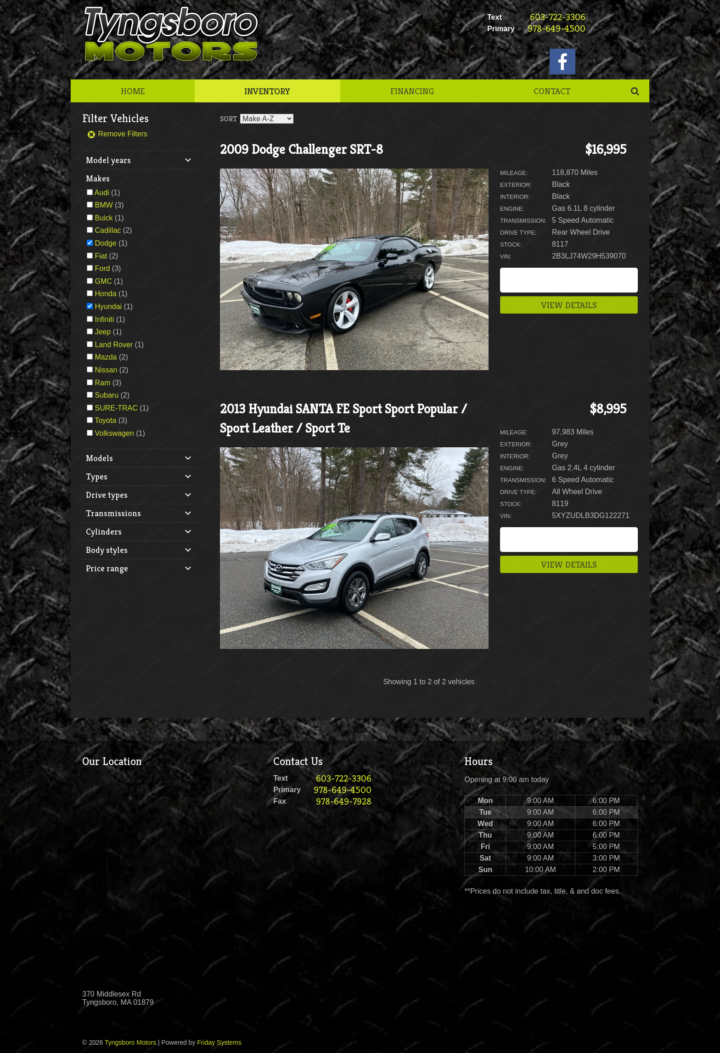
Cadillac (108, 230)
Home (133, 90)
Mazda (106, 357)
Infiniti (104, 319)
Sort (228, 119)
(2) (113, 230)
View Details (569, 304)
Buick (103, 218)
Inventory (267, 90)
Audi (102, 193)
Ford (102, 268)
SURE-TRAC (116, 408)
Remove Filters (117, 134)
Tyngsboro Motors (130, 1042)
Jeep (103, 332)
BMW (103, 205)
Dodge (105, 243)
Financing (412, 90)
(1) (107, 193)
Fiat (101, 256)
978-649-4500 (556, 28)
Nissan (106, 370)
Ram (102, 383)
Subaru (106, 395)
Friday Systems (219, 1042)
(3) (109, 205)
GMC (103, 281)
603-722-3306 (557, 17)
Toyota (105, 420)
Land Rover (114, 345)
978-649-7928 (343, 801)
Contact (552, 90)
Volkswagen (114, 433)
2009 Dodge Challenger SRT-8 (301, 149)
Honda (105, 294)
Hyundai (108, 306)
